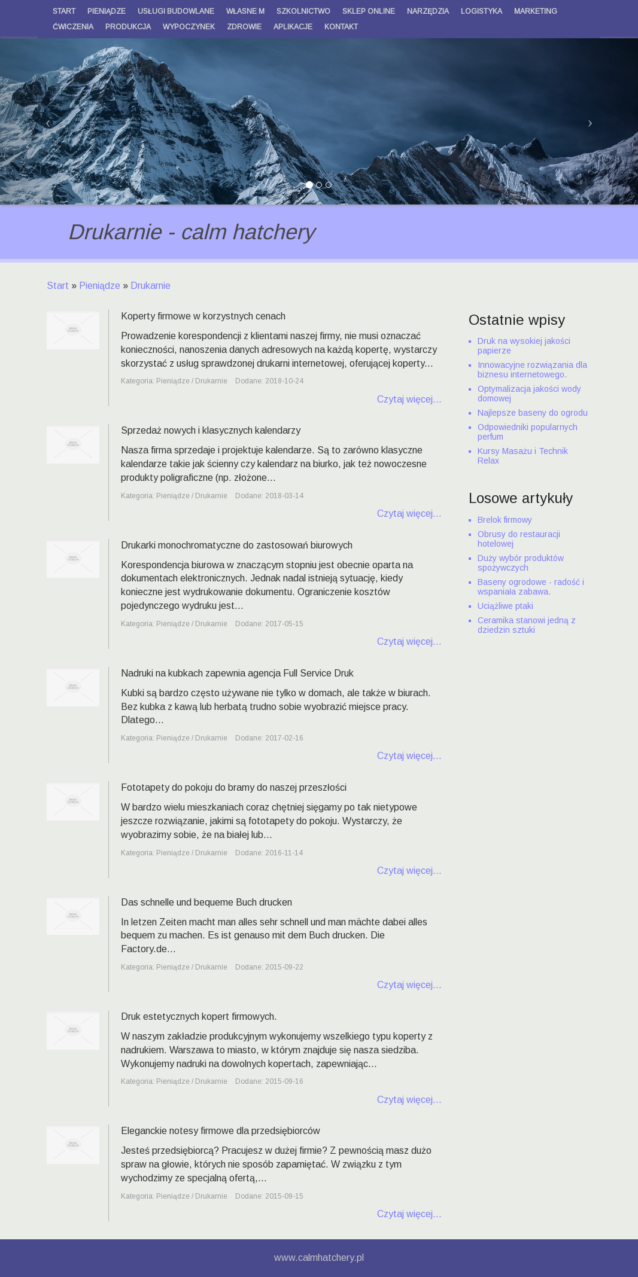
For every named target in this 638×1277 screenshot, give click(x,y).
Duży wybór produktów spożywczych (521, 562)
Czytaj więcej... (409, 399)
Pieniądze (99, 286)
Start (58, 286)
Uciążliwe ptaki (505, 606)
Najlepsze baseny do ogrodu (533, 412)
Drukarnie (150, 286)
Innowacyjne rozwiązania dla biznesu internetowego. (532, 369)
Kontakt (341, 27)
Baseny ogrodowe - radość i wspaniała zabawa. (531, 586)
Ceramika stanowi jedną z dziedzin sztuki (527, 625)
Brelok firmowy (505, 520)
